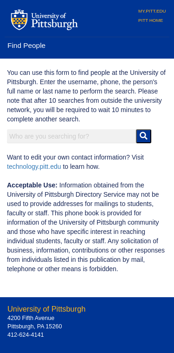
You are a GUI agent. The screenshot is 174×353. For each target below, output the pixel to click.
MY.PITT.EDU (152, 10)
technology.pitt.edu (34, 166)
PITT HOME (150, 20)
